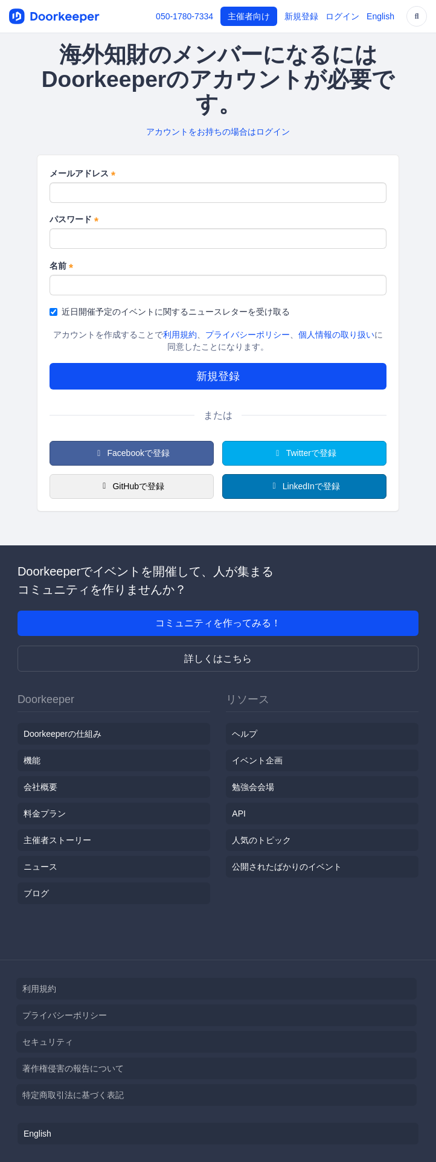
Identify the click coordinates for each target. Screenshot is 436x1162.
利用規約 (180, 334)
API (239, 813)
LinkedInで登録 (304, 486)
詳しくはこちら (218, 658)
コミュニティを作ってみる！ (218, 623)
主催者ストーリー (57, 840)
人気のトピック (261, 840)
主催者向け (249, 16)
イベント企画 (257, 760)
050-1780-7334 (184, 16)
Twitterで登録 (304, 453)
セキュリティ (47, 1042)
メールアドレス (82, 174)
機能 (32, 760)
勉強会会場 (253, 787)
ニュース (40, 867)
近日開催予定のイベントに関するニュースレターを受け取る (170, 311)
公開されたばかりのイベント (287, 867)
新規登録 (301, 16)
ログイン (342, 16)
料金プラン (45, 813)
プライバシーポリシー (247, 334)
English (380, 16)
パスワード (74, 219)
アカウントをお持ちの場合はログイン (218, 131)
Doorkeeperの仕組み (62, 734)
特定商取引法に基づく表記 (73, 1095)
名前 (61, 266)
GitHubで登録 (131, 486)
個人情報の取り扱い (336, 334)
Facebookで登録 (132, 453)
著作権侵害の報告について (73, 1068)
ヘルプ (244, 734)
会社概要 (40, 787)
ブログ (36, 893)
